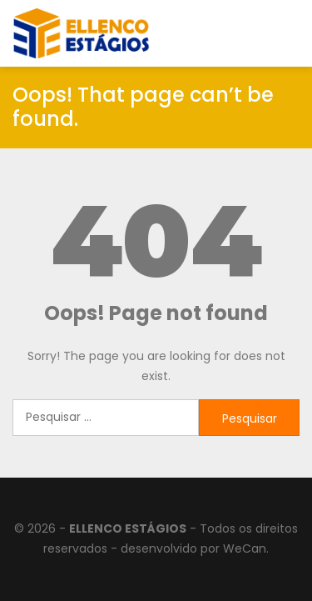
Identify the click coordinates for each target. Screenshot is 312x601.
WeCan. (246, 548)
